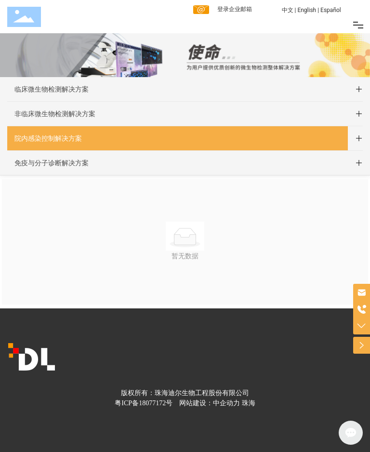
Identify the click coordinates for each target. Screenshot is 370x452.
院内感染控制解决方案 (48, 138)
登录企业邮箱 (234, 9)
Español (330, 10)
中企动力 (226, 403)
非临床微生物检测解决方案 (54, 114)
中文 (287, 10)
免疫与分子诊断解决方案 (51, 163)
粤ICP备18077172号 (143, 403)
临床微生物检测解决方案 (51, 89)
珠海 (248, 403)
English (306, 10)
